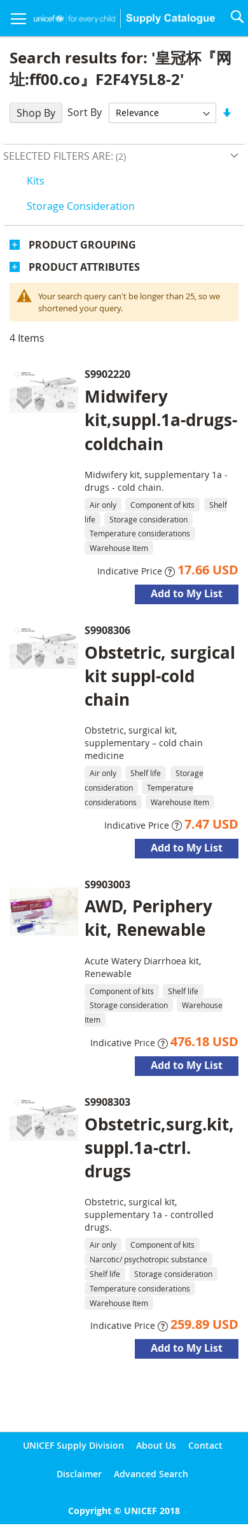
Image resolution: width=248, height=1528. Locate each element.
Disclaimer (79, 1474)
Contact (205, 1445)
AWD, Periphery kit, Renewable (148, 918)
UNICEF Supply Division (73, 1445)
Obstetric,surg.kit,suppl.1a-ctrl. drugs (159, 1147)
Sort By (84, 112)
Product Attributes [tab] (84, 267)
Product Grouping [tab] (82, 245)
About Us (156, 1445)
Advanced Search (151, 1474)
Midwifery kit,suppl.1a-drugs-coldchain (161, 420)
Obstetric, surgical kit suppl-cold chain (160, 676)
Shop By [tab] (36, 113)
